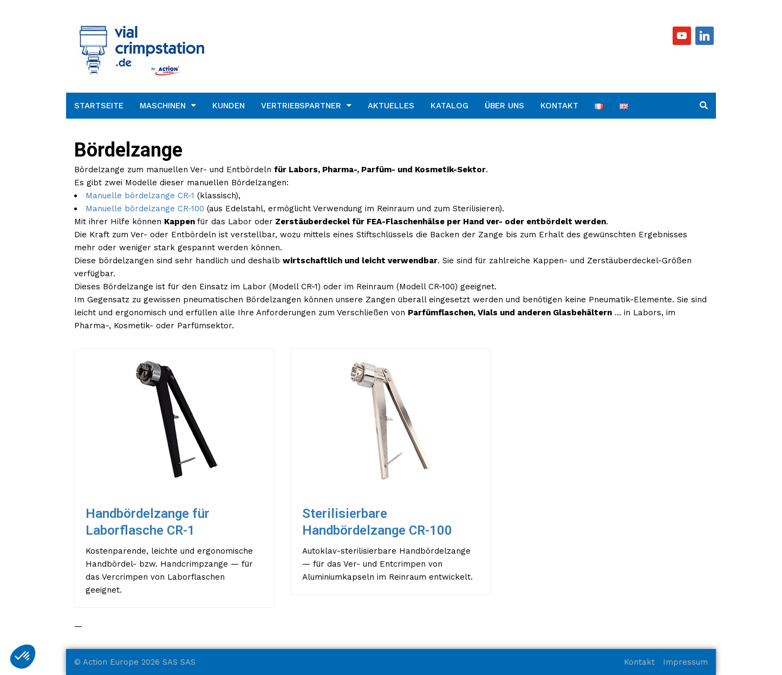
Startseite (98, 106)
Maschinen (163, 106)
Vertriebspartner (301, 106)
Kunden (228, 106)
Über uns (504, 106)
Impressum (685, 662)
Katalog (449, 106)
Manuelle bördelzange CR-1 (140, 195)
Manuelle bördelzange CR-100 (145, 208)
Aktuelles (391, 106)
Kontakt (559, 106)
